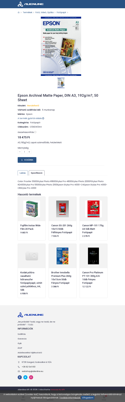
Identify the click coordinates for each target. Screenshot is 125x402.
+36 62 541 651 (28, 366)
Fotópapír (64, 12)
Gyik (20, 343)
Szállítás (22, 334)
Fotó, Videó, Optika (46, 12)
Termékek (28, 12)
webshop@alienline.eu (32, 371)
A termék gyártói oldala (31, 118)
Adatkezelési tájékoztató (30, 352)
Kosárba (27, 160)
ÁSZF (20, 348)
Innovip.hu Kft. (58, 389)
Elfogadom (87, 397)
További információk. (70, 397)
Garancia (22, 338)
